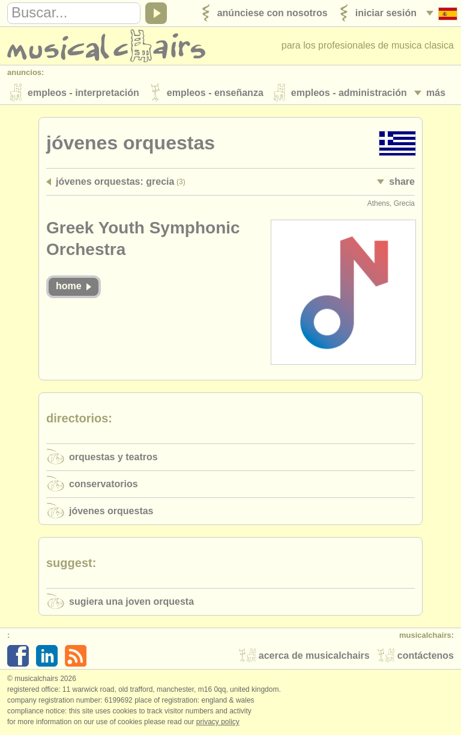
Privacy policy (218, 722)
